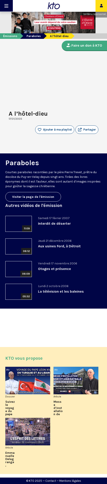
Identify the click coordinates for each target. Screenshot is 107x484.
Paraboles (34, 36)
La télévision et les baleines (61, 291)
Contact (50, 480)
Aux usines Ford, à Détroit (59, 246)
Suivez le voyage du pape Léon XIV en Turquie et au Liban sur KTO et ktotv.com (10, 408)
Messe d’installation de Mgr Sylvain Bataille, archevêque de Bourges (58, 408)
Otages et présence (54, 269)
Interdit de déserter (54, 223)
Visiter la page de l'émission (33, 197)
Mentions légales (70, 480)
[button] (86, 129)
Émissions (10, 36)
